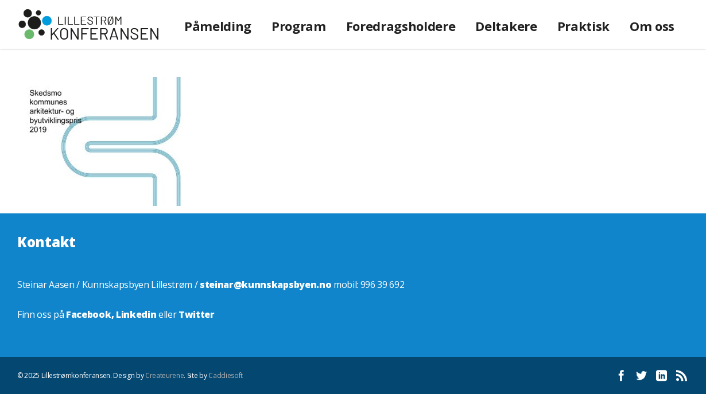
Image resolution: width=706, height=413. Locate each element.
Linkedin (136, 314)
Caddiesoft (225, 375)
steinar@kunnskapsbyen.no (265, 284)
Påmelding (217, 25)
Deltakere (506, 25)
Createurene (164, 375)
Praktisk (583, 25)
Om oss (652, 25)
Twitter (197, 314)
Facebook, (91, 314)
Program (298, 25)
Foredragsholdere (401, 25)
